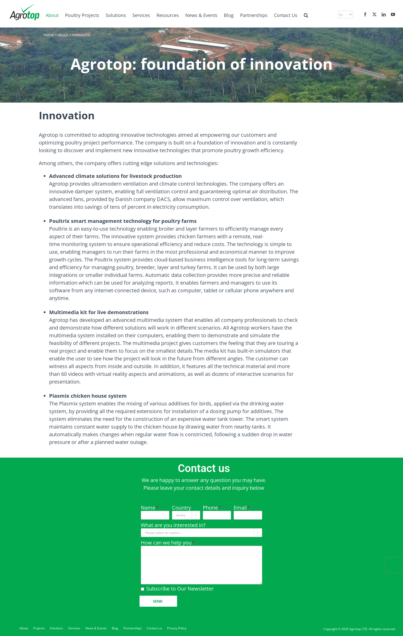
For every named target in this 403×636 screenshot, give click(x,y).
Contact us (154, 628)
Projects (39, 628)
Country (181, 508)
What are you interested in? (173, 525)
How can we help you (167, 543)
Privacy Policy (176, 628)
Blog (115, 628)
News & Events (96, 628)
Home (49, 34)
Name (149, 508)
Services (74, 628)
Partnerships (132, 628)
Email (242, 508)
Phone (212, 508)
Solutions (56, 628)
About (63, 34)
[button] (306, 15)
